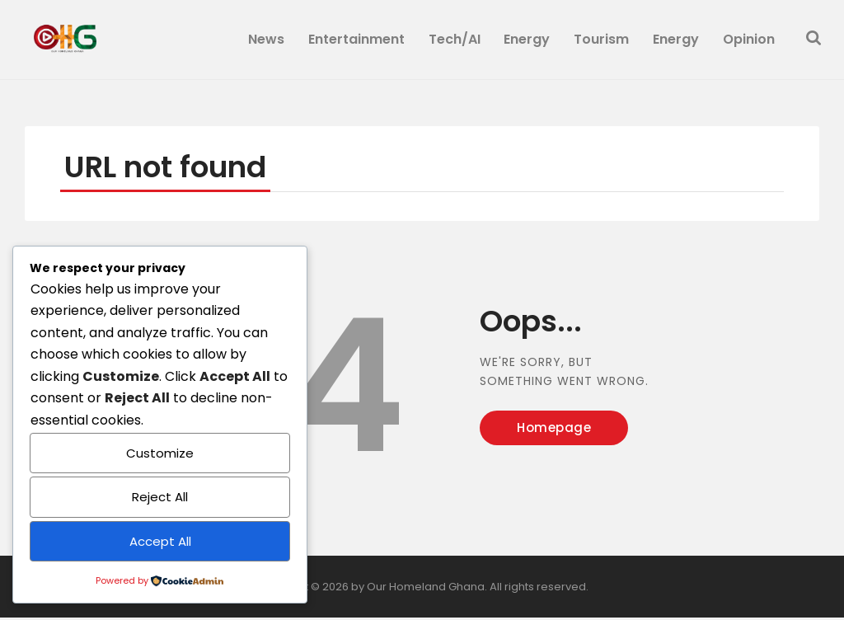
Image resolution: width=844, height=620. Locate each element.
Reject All (160, 496)
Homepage (554, 430)
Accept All (160, 541)
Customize (160, 453)
